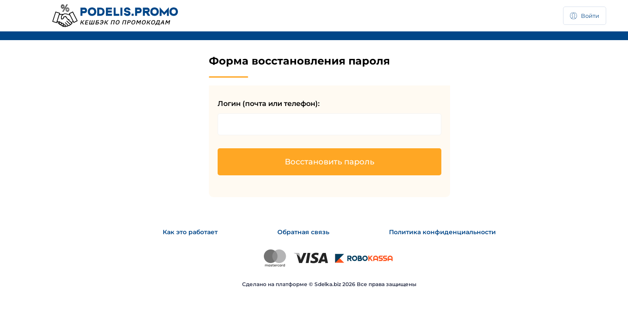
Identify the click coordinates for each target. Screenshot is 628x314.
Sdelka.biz (327, 284)
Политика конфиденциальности (442, 232)
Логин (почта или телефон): (269, 103)
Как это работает (190, 232)
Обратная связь (303, 232)
